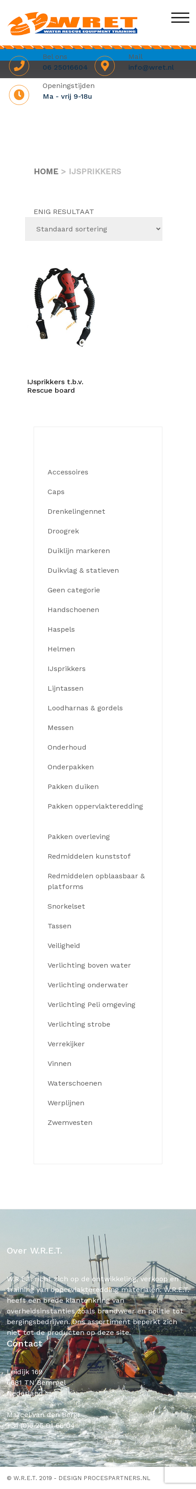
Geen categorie (74, 590)
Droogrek (63, 531)
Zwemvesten (70, 1122)
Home (46, 171)
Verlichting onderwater (88, 985)
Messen (61, 727)
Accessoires (68, 472)
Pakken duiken (73, 786)
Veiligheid (64, 945)
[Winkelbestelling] (93, 229)
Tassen (59, 926)
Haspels (61, 629)
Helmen (61, 649)
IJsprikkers (67, 668)
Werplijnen (66, 1103)
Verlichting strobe (79, 1024)
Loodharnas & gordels (85, 708)
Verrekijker (66, 1044)
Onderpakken (71, 767)
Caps (56, 491)
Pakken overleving (79, 836)
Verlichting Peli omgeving (91, 1004)
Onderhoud (67, 747)
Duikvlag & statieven (83, 570)
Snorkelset (66, 906)
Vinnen (59, 1063)
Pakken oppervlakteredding (95, 806)
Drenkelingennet (76, 511)
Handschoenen (73, 609)
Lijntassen (65, 688)
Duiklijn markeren (79, 550)
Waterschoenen (75, 1083)
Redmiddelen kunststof (89, 856)
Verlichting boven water (89, 965)
